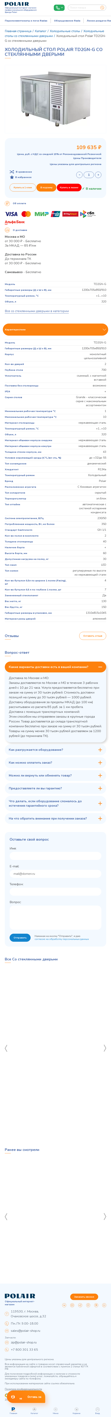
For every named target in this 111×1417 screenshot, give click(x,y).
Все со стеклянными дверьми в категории (37, 311)
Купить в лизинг (69, 187)
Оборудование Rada (67, 20)
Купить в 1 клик (23, 187)
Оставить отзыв (92, 635)
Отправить (20, 937)
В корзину (46, 187)
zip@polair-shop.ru (24, 1342)
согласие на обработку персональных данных (62, 939)
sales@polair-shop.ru (25, 1331)
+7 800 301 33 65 (24, 1349)
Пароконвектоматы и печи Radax (26, 20)
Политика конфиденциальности (23, 1389)
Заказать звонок (84, 1296)
